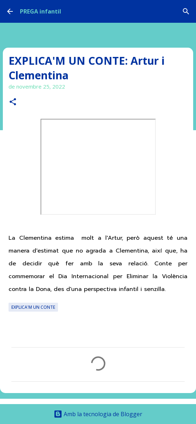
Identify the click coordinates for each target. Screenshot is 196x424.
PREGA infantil (40, 11)
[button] (13, 102)
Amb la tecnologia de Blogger (98, 414)
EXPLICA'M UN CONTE (33, 307)
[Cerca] (186, 11)
